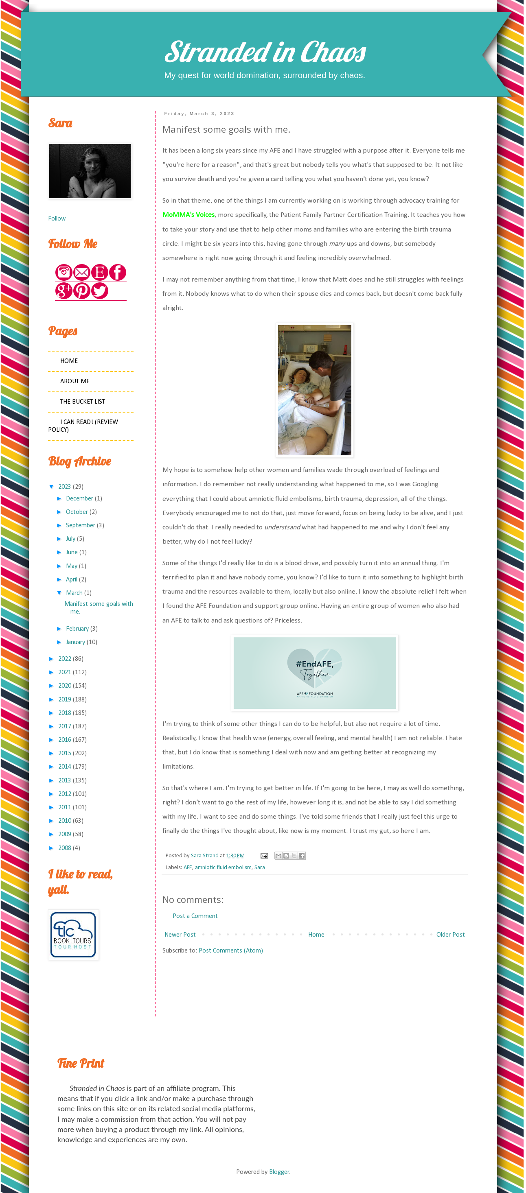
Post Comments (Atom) (231, 951)
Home (316, 935)
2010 (64, 821)
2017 (64, 726)
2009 (64, 834)
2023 (64, 487)
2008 (64, 848)
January (75, 642)
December (79, 499)
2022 (64, 659)
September (80, 525)
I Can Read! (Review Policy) (83, 426)
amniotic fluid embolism (223, 868)
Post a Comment (195, 916)
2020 (64, 686)
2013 (64, 781)
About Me (75, 381)
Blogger (279, 1172)
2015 (64, 753)
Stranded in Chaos (263, 51)
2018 (64, 713)
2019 (64, 700)
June (72, 552)
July (70, 539)
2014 (64, 767)
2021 (64, 672)
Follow (57, 219)
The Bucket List (82, 402)
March (74, 593)
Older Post (450, 935)
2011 (64, 807)
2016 (64, 740)
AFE (188, 868)
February (77, 629)
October (77, 512)
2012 (64, 794)
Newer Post (180, 935)
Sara (259, 868)
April (71, 580)
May (71, 566)
